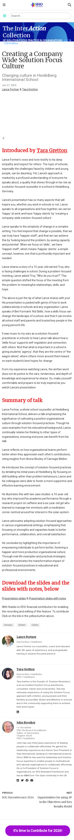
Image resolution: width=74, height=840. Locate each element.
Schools (22, 625)
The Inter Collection (24, 32)
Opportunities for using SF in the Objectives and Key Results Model (54, 802)
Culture (35, 625)
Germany (8, 625)
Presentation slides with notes (47, 598)
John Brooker (26, 722)
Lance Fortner (10, 89)
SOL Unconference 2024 (18, 797)
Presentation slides (14, 598)
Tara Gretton (30, 89)
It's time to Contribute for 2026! (37, 831)
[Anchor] (68, 150)
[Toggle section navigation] (4, 16)
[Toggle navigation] (4, 5)
